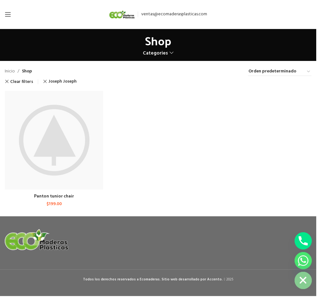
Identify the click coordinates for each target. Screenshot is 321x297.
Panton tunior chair (53, 195)
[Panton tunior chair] (54, 140)
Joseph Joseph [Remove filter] (62, 81)
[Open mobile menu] (8, 14)
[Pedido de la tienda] (279, 71)
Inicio (10, 71)
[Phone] (303, 240)
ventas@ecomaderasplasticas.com (174, 14)
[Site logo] (122, 14)
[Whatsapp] (303, 260)
